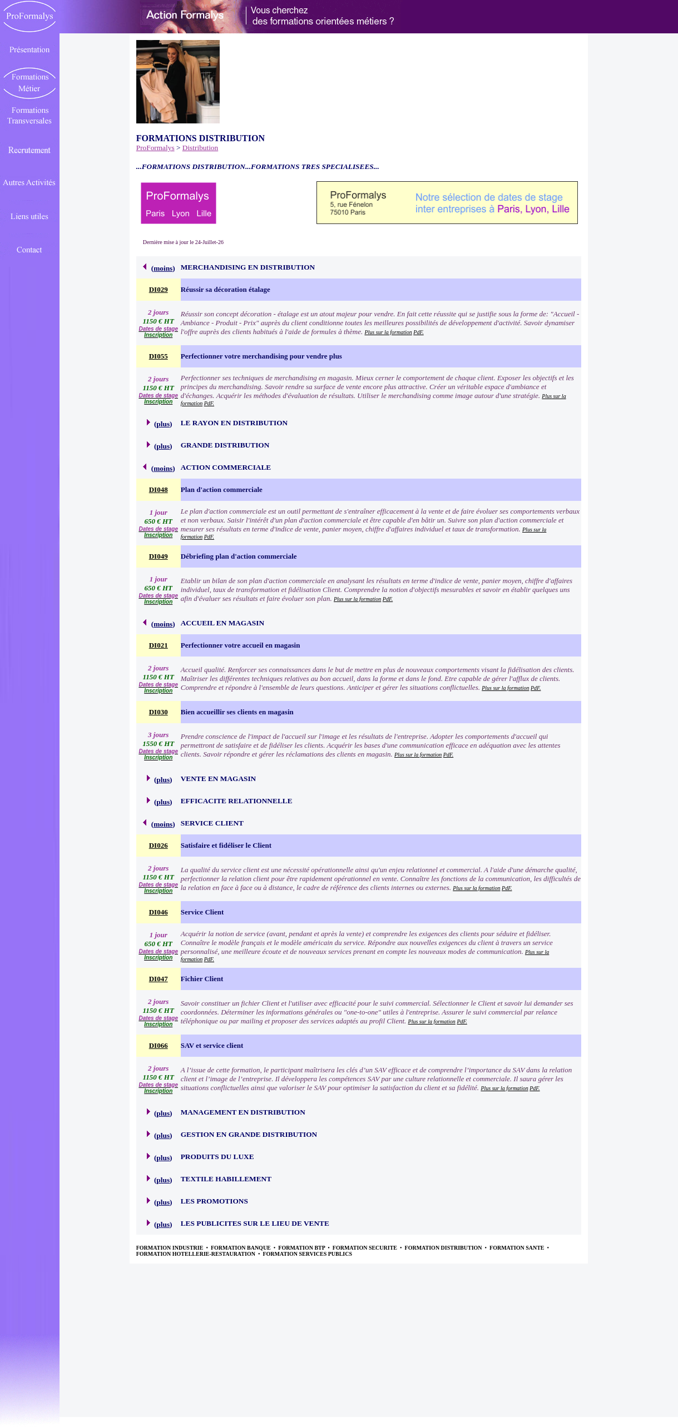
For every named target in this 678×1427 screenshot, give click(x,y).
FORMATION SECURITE (366, 1248)
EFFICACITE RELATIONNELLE (237, 801)
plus (163, 424)
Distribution (200, 147)
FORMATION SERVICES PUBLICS (307, 1254)
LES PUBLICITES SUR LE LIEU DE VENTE (255, 1223)
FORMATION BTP (302, 1248)
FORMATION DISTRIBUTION (444, 1248)
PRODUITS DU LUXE (217, 1156)
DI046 (158, 912)
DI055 (158, 356)
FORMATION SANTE (517, 1248)
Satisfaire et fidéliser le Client (226, 845)
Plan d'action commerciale (222, 489)
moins (163, 268)
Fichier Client (202, 978)
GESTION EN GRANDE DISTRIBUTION (249, 1134)
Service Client (202, 912)
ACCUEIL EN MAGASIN (222, 623)
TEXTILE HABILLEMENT (226, 1179)
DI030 (158, 712)
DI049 (158, 556)
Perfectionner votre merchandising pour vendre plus (261, 356)
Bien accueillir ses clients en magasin (237, 712)
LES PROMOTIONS (214, 1201)
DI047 (158, 978)
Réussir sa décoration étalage (225, 289)
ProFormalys (155, 147)
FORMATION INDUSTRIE (170, 1248)
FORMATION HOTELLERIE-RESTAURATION (196, 1254)
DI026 (158, 845)
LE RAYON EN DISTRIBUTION (234, 423)
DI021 (158, 645)
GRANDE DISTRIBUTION (225, 445)
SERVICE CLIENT (212, 823)
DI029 (158, 289)
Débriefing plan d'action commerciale (239, 556)
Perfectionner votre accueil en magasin (240, 645)
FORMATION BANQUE (241, 1248)
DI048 (158, 489)
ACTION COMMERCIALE (226, 467)
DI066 (158, 1045)
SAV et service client (212, 1045)
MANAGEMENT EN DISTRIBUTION (243, 1112)
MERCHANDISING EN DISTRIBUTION (248, 267)
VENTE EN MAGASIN (218, 778)
